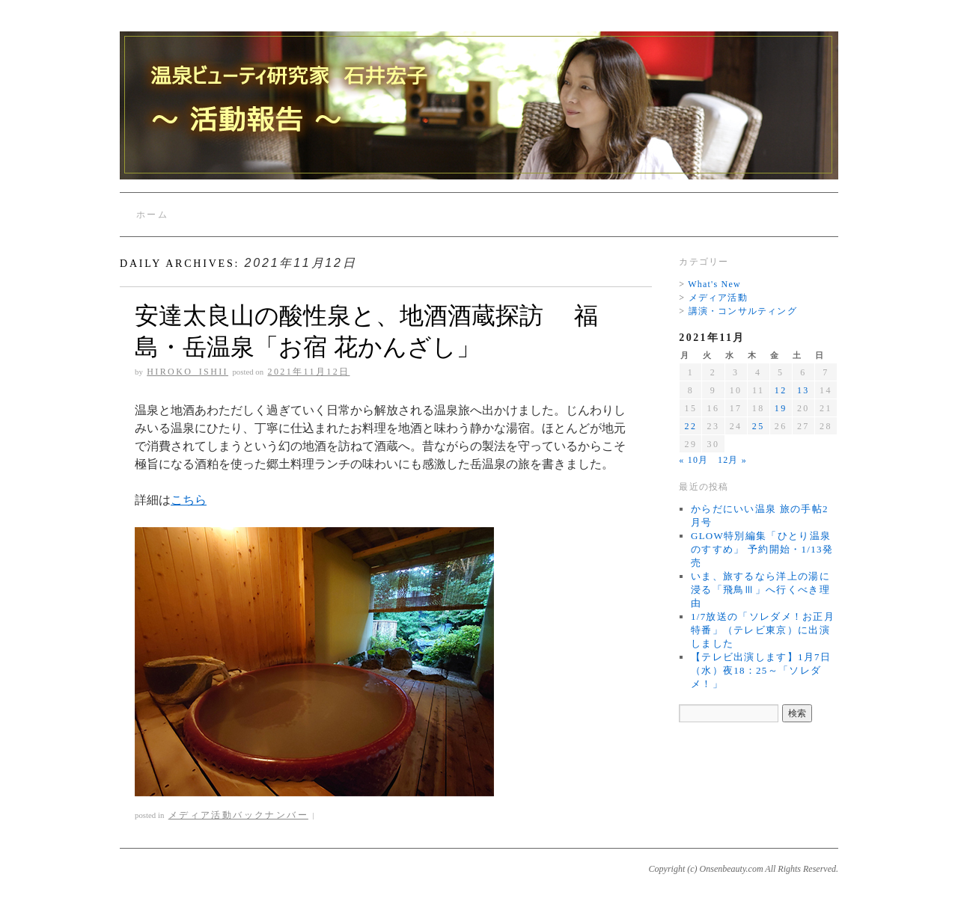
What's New (714, 284)
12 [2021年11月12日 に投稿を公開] (781, 390)
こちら (189, 499)
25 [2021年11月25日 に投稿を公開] (758, 426)
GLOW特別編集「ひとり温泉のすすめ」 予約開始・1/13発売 (762, 549)
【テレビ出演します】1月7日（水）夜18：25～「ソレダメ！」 (761, 670)
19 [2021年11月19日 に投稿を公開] (781, 408)
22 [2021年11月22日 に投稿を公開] (690, 426)
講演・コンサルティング (743, 311)
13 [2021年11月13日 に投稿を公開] (803, 390)
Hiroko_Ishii (187, 371)
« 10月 (693, 460)
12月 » (732, 460)
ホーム (152, 214)
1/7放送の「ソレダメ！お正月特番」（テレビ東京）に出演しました (763, 630)
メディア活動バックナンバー (238, 815)
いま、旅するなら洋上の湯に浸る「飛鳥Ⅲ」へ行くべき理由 (760, 590)
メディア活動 (718, 297)
